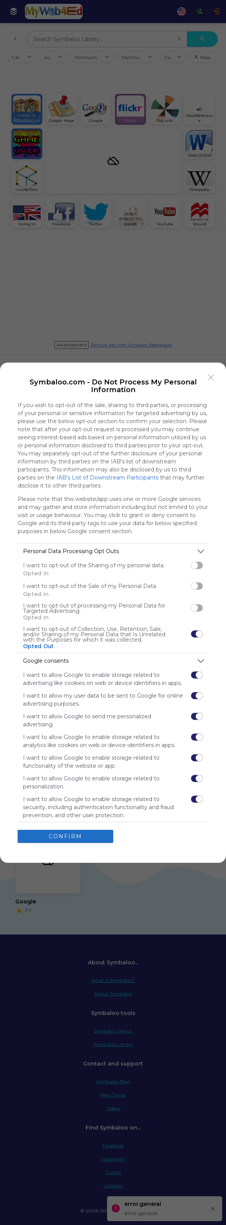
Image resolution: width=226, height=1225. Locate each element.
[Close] (211, 377)
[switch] (197, 565)
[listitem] (113, 551)
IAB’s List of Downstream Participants (107, 477)
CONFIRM (65, 836)
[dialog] (113, 613)
